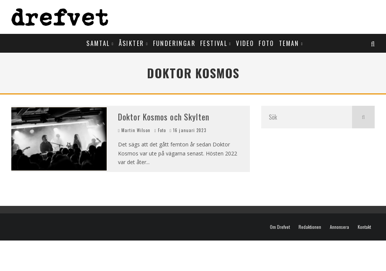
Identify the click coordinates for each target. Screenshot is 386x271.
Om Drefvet (280, 227)
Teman (289, 43)
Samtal (98, 43)
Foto (266, 43)
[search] (363, 117)
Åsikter (131, 43)
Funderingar (174, 43)
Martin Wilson (134, 130)
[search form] (306, 117)
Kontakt (364, 227)
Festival (213, 43)
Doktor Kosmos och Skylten (164, 117)
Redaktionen (310, 227)
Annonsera (339, 227)
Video (245, 43)
